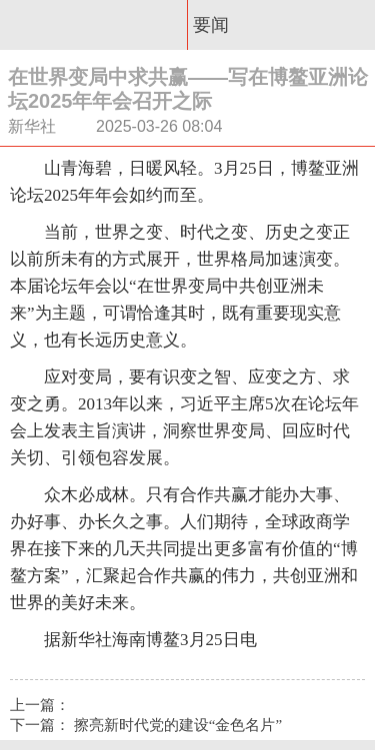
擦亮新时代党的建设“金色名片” (178, 725)
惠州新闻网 (94, 25)
